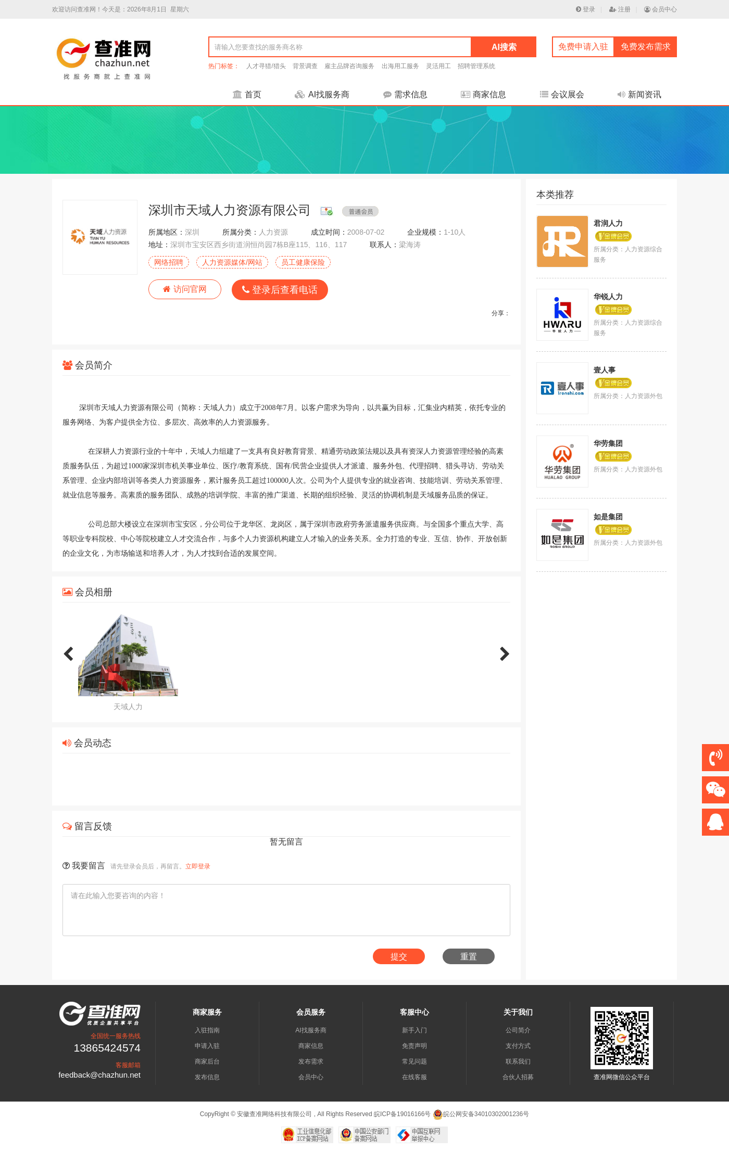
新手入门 (414, 1030)
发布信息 (207, 1077)
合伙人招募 (518, 1077)
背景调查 (305, 66)
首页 (247, 94)
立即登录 (197, 866)
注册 (620, 9)
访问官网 (184, 289)
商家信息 (483, 94)
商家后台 (207, 1061)
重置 (468, 956)
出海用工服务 (400, 66)
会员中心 (660, 9)
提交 (399, 956)
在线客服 (414, 1077)
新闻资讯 (639, 94)
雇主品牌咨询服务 (349, 66)
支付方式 (518, 1046)
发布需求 (310, 1061)
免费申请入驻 (583, 46)
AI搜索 (504, 47)
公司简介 (518, 1030)
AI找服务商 (322, 94)
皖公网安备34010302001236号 (481, 1114)
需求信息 (405, 94)
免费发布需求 (646, 46)
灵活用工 (438, 66)
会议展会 (562, 94)
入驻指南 (207, 1030)
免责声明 (414, 1046)
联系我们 (518, 1061)
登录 (585, 9)
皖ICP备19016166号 (402, 1114)
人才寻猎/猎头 (265, 66)
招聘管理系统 (476, 66)
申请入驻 (207, 1046)
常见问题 (414, 1061)
